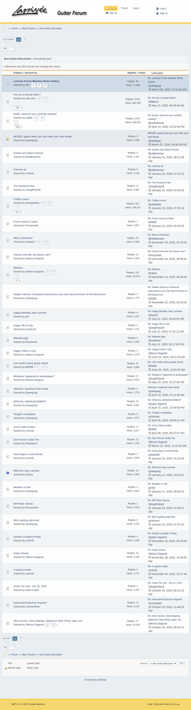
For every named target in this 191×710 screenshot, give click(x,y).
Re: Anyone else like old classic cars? (167, 251)
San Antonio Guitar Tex (26, 439)
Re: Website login (157, 336)
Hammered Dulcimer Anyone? (30, 602)
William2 (153, 101)
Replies (131, 72)
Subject (18, 72)
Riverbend (31, 341)
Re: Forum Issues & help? (161, 218)
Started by (31, 72)
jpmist (151, 487)
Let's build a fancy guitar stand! (30, 363)
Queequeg (154, 85)
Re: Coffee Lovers (157, 200)
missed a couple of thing (27, 536)
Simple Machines (37, 704)
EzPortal (102, 680)
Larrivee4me (33, 606)
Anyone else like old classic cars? (32, 254)
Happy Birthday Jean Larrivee (30, 312)
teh (27, 316)
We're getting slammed (26, 520)
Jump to (143, 663)
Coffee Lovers (21, 199)
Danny (29, 474)
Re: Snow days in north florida (163, 451)
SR (27, 84)
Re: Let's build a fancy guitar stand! (165, 362)
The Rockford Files (24, 186)
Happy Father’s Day (24, 350)
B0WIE (152, 222)
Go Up (6, 639)
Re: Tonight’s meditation (160, 412)
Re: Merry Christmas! (158, 235)
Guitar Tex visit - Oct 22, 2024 (30, 586)
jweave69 (154, 454)
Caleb (29, 117)
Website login (21, 338)
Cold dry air (19, 169)
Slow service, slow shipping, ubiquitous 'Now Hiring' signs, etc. (48, 620)
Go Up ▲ (175, 704)
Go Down (8, 40)
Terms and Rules (161, 704)
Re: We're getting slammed (161, 517)
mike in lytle (32, 590)
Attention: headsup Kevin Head (30, 388)
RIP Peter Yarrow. (23, 503)
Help (150, 704)
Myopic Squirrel (157, 403)
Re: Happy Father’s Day (160, 349)
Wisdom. (18, 267)
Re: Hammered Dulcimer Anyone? (165, 599)
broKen (152, 273)
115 (17, 127)
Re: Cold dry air (156, 166)
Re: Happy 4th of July (159, 324)
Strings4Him (32, 202)
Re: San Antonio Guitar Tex (161, 438)
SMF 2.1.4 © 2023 (20, 704)
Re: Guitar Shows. (157, 550)
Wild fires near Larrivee (26, 470)
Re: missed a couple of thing (162, 533)
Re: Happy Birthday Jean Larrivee (165, 311)
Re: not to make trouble (160, 425)
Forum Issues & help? (25, 221)
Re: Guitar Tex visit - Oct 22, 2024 (165, 583)
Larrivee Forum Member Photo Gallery (36, 81)
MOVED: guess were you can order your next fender (42, 136)
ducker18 (31, 329)
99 (5, 48)
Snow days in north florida (27, 454)
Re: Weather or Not (157, 484)
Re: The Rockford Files (159, 182)
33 (17, 212)
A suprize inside (22, 569)
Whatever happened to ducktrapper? (33, 376)
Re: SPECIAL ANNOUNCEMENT (164, 400)
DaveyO (30, 241)
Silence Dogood (34, 258)
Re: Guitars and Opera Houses (163, 149)
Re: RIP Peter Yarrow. (159, 500)
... (4, 44)
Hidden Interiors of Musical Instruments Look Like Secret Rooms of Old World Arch (59, 294)
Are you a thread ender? (27, 94)
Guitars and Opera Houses (28, 153)
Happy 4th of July (23, 325)
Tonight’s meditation (24, 414)
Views (142, 72)
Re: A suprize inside (158, 566)
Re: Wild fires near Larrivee (161, 467)
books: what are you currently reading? (35, 113)
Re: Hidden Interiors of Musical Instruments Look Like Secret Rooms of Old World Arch (168, 291)
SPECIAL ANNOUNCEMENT (29, 401)
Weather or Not (21, 487)
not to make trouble (24, 426)
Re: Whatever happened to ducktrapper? (168, 374)
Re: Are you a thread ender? (162, 98)
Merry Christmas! (23, 238)
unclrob (30, 173)
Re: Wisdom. (154, 269)
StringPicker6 (33, 189)
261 (17, 108)
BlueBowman (156, 122)
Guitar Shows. (21, 553)
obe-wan (30, 98)
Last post (158, 73)
